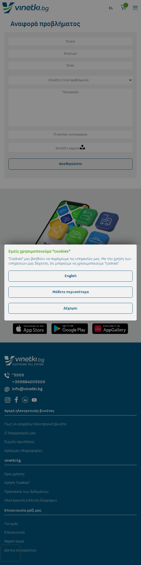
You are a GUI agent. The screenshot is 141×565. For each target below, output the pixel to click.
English (71, 276)
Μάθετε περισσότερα (70, 292)
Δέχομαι (70, 308)
